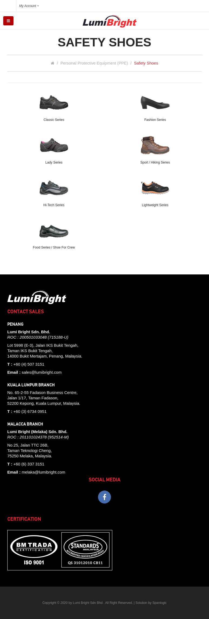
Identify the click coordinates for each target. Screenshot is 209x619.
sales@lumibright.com (42, 372)
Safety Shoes (146, 63)
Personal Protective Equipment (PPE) (94, 63)
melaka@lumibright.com (43, 472)
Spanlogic (159, 603)
